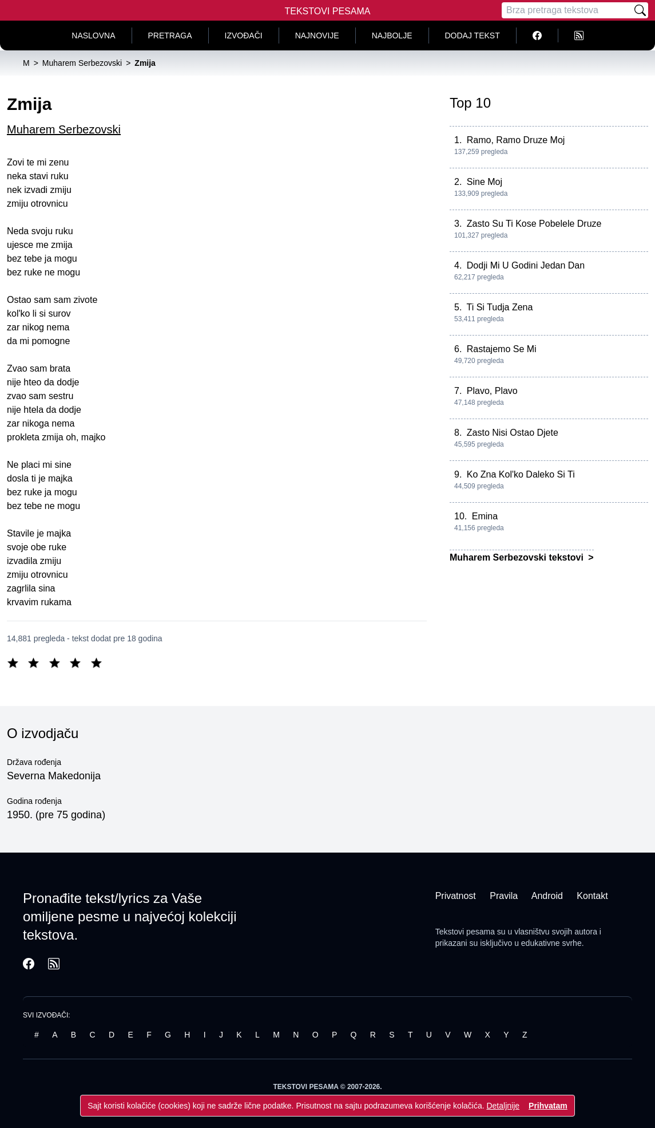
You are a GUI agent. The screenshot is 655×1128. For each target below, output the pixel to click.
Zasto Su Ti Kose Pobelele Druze (534, 223)
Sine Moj (484, 182)
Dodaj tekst (472, 35)
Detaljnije (502, 1105)
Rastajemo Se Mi (502, 349)
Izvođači (244, 35)
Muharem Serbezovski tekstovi (518, 557)
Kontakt (592, 896)
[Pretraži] (640, 10)
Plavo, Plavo (492, 391)
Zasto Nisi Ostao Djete (512, 432)
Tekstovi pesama (465, 931)
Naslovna (93, 35)
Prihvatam (548, 1105)
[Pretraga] (567, 10)
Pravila (504, 896)
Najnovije (317, 35)
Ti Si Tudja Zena (500, 307)
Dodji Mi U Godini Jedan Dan (526, 265)
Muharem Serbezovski (64, 129)
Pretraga (170, 35)
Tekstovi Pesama (328, 11)
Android (547, 896)
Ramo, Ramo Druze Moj (516, 140)
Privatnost (455, 896)
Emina (485, 516)
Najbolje (392, 35)
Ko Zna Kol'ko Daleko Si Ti (521, 474)
